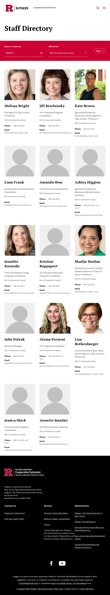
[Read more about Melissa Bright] (19, 86)
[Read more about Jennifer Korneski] (19, 242)
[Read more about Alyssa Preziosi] (55, 320)
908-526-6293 (89, 129)
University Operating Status (56, 513)
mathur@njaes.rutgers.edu (86, 291)
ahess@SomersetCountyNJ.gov (53, 206)
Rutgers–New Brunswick (85, 521)
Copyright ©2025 (23, 589)
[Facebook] (51, 563)
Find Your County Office (14, 519)
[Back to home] (23, 472)
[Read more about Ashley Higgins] (90, 163)
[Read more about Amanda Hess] (55, 163)
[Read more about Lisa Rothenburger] (90, 320)
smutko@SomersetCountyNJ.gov (54, 444)
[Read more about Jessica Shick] (19, 401)
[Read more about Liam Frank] (19, 163)
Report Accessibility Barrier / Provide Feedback (69, 583)
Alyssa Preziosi (52, 339)
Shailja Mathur (87, 261)
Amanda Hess (51, 182)
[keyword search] (40, 53)
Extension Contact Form (14, 513)
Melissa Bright (16, 105)
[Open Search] (98, 8)
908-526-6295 (89, 284)
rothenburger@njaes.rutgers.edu (89, 374)
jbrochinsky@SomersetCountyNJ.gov (56, 132)
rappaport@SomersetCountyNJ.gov (55, 293)
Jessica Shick (15, 420)
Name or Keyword (12, 46)
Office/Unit (53, 46)
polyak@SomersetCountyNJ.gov (18, 363)
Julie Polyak (14, 339)
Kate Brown (85, 105)
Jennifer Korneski (12, 263)
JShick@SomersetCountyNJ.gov (18, 450)
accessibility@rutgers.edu (28, 583)
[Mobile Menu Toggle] (104, 8)
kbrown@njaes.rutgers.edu (86, 136)
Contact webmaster (86, 589)
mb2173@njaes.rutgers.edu (16, 132)
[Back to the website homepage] (17, 8)
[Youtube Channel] (62, 563)
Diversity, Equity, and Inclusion (57, 519)
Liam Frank (14, 182)
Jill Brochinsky (52, 105)
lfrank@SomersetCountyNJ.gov (18, 205)
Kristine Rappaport (49, 263)
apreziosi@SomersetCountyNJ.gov (55, 366)
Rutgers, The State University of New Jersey (47, 589)
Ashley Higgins (88, 182)
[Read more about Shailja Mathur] (90, 242)
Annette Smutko (53, 420)
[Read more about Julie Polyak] (19, 320)
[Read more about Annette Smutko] (55, 401)
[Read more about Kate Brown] (90, 86)
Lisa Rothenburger (86, 341)
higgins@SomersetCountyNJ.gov (89, 215)
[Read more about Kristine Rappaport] (55, 242)
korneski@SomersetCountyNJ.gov (19, 293)
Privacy (47, 524)
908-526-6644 (18, 125)
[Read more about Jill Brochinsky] (55, 86)
